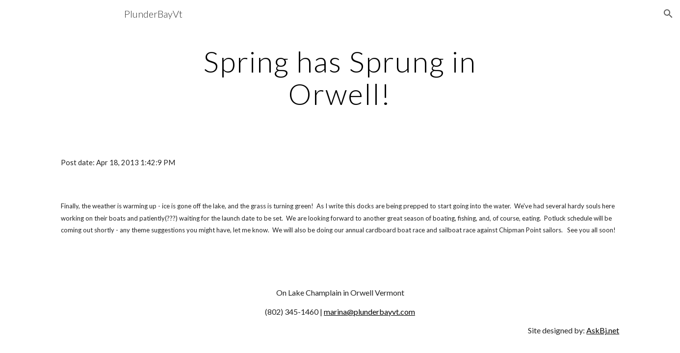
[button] (668, 13)
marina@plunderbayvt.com (369, 311)
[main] (340, 77)
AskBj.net (602, 330)
